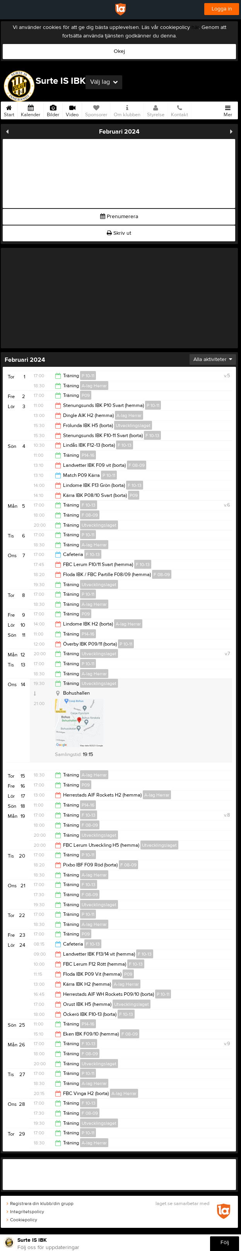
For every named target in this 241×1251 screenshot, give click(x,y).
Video (72, 110)
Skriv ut (119, 233)
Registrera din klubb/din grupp (40, 1203)
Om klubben (127, 110)
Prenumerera (119, 216)
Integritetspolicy (25, 1212)
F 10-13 (152, 435)
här (195, 27)
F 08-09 (136, 465)
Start (9, 110)
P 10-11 (88, 376)
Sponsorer (96, 110)
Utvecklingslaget (133, 425)
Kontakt (179, 110)
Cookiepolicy (22, 1220)
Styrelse (155, 110)
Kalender (30, 110)
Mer (228, 110)
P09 (86, 395)
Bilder (53, 110)
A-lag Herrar (94, 386)
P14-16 (88, 455)
